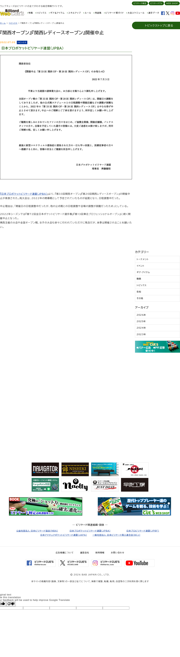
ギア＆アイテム (57, 13)
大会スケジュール (136, 13)
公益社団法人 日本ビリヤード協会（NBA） (37, 531)
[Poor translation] (11, 603)
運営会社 (84, 553)
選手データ (153, 13)
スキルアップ (74, 13)
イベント (140, 266)
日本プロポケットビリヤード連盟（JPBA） (24, 194)
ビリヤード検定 (140, 3)
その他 (140, 298)
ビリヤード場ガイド (114, 13)
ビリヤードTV (156, 3)
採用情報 (99, 553)
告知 (139, 292)
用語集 (98, 13)
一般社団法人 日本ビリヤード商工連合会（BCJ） (116, 535)
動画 (139, 279)
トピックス (41, 13)
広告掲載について (65, 553)
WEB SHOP (172, 3)
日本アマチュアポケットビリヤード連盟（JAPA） (63, 535)
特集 (30, 13)
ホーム (3, 23)
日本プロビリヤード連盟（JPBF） (142, 531)
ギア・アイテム (143, 272)
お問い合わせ (117, 553)
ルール (88, 13)
